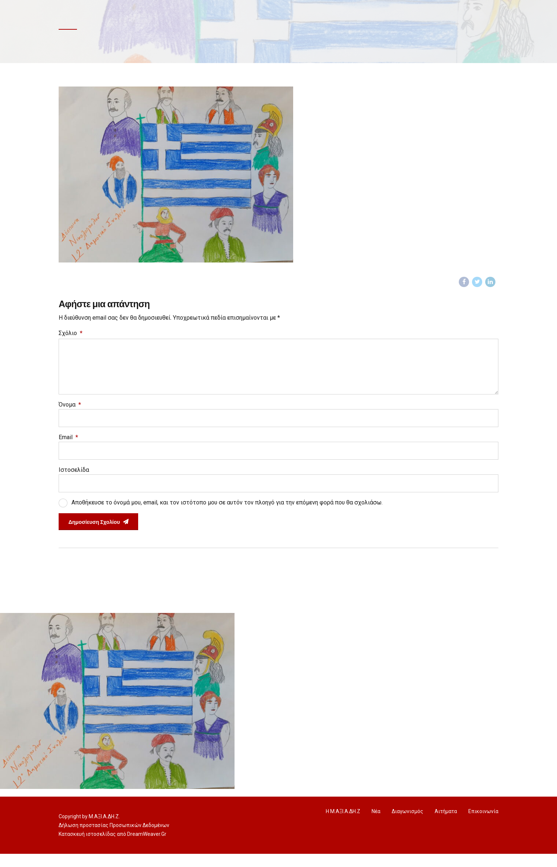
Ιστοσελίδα (74, 480)
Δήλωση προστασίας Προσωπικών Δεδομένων (114, 838)
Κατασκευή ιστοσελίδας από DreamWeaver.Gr (112, 847)
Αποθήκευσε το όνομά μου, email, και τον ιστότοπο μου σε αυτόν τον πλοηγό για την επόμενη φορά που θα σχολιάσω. (227, 513)
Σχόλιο (70, 334)
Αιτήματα (446, 824)
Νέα (376, 824)
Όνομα (70, 412)
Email (68, 446)
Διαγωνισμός (407, 824)
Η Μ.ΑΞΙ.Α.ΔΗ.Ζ (343, 824)
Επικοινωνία (483, 824)
